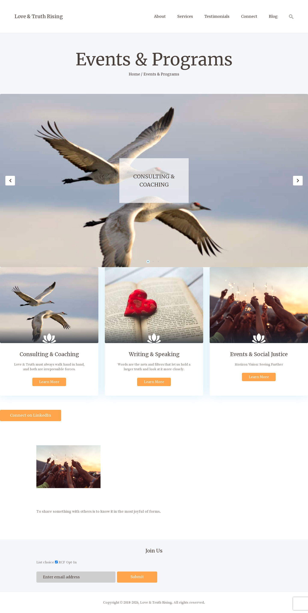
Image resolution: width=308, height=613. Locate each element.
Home (134, 74)
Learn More (49, 382)
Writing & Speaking (154, 354)
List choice (45, 562)
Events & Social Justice (259, 354)
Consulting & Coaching (154, 180)
